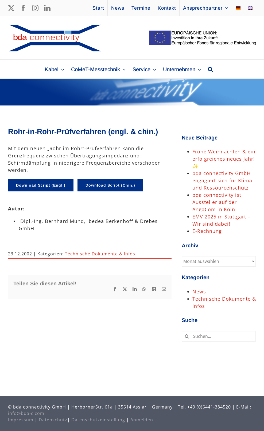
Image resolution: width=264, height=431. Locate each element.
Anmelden (141, 420)
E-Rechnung (207, 231)
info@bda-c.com (26, 413)
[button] (210, 69)
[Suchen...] (219, 336)
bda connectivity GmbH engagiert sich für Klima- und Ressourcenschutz (223, 180)
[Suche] (187, 336)
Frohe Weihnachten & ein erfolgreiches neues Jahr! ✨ (223, 158)
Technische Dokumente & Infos (100, 254)
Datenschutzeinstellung (98, 420)
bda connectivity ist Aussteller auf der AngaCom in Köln (216, 202)
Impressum (20, 420)
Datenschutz (53, 420)
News (199, 291)
